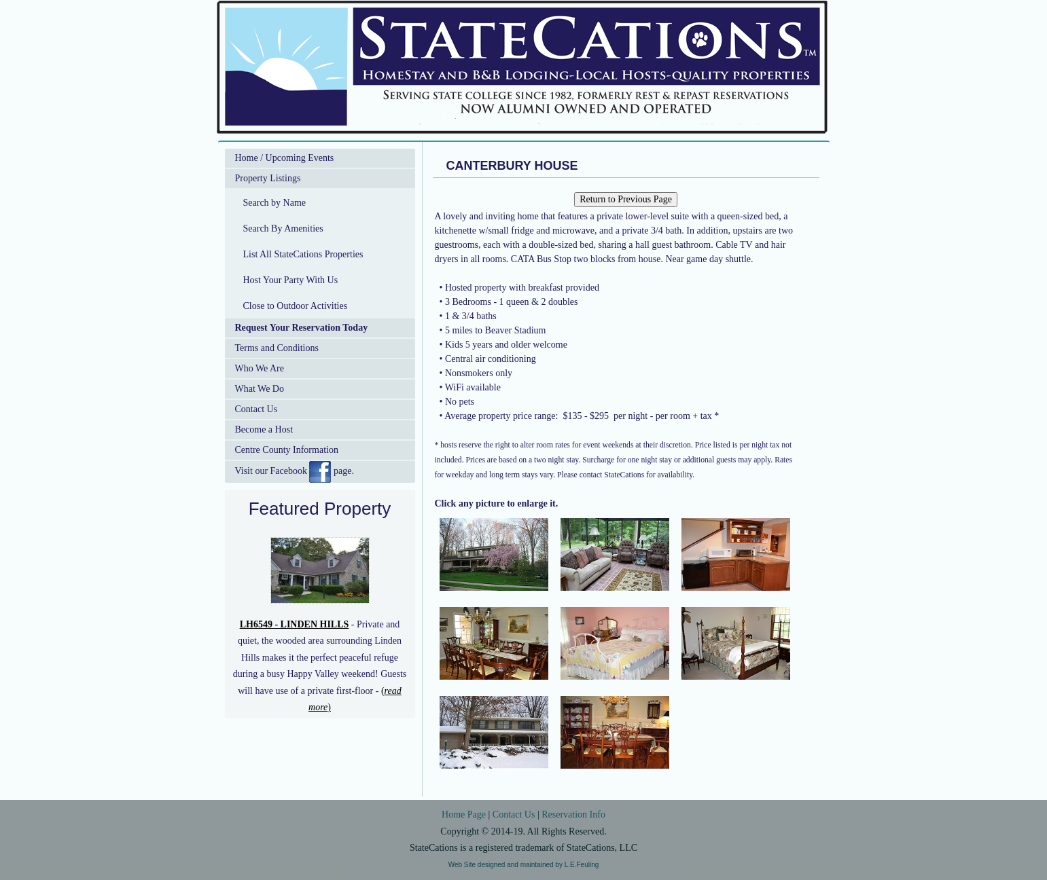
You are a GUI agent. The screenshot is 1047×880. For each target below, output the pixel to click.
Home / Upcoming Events (284, 158)
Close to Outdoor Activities (295, 306)
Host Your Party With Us (290, 280)
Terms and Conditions (277, 348)
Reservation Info (573, 814)
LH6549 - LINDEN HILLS (294, 624)
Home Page (464, 814)
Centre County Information (286, 450)
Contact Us (256, 409)
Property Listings (268, 178)
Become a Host (264, 429)
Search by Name (274, 203)
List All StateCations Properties (303, 254)
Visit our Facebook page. (294, 472)
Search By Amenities (283, 228)
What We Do (259, 389)
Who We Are (259, 368)
